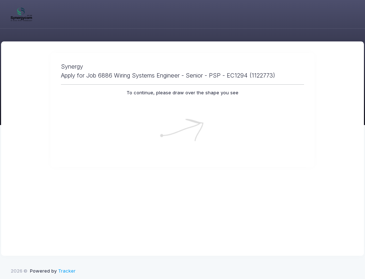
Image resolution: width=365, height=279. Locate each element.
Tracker (67, 271)
